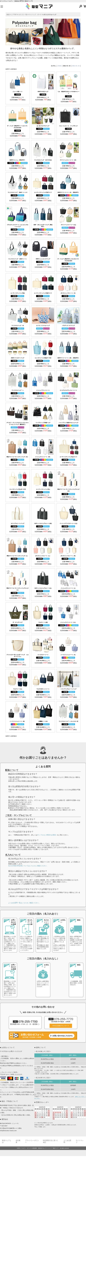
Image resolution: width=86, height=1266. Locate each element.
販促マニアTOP (12, 14)
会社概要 (18, 1141)
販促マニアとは (6, 1141)
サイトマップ (79, 1141)
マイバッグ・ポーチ (35, 14)
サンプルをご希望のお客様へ (47, 835)
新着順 (59, 66)
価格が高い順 (75, 66)
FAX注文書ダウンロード (61, 1026)
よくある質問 (67, 1141)
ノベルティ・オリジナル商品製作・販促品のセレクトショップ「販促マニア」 (40, 1148)
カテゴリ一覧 (22, 14)
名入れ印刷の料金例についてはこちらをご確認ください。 (28, 866)
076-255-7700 (25, 1021)
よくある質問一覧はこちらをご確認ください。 (24, 903)
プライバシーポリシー (32, 1141)
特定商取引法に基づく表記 (50, 1141)
